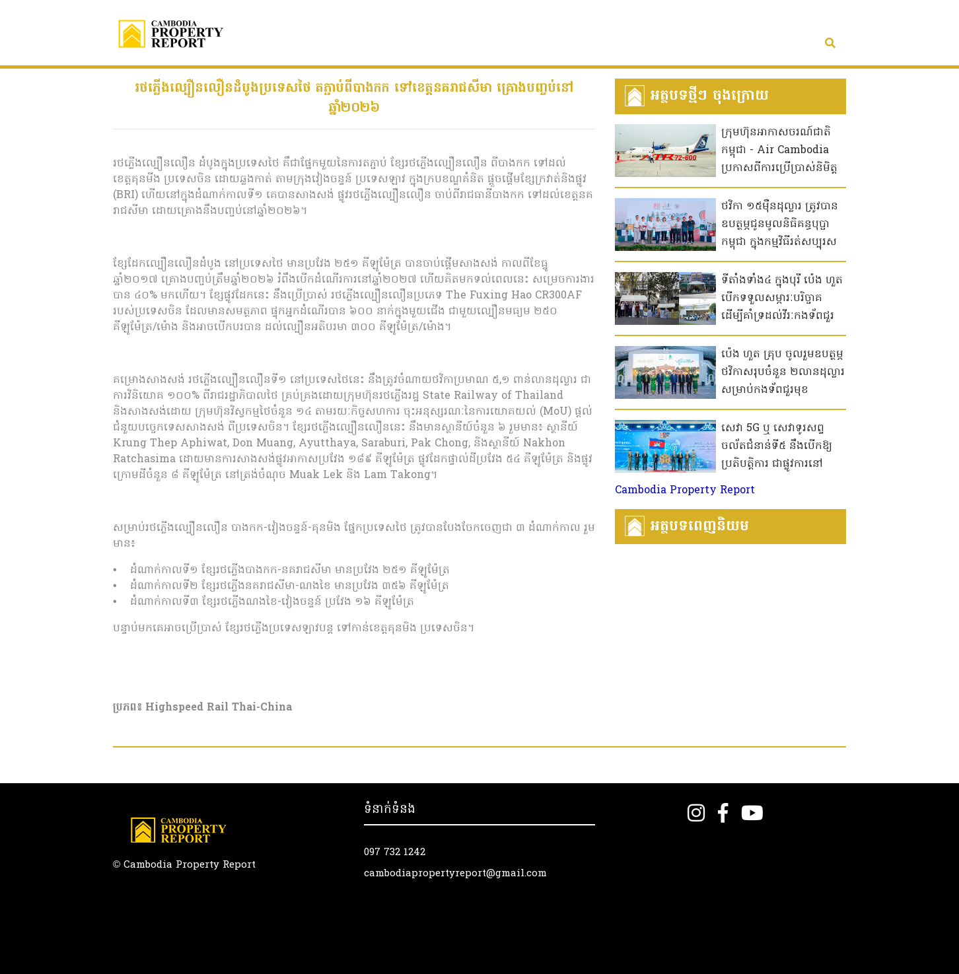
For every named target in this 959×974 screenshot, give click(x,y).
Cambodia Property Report (685, 491)
